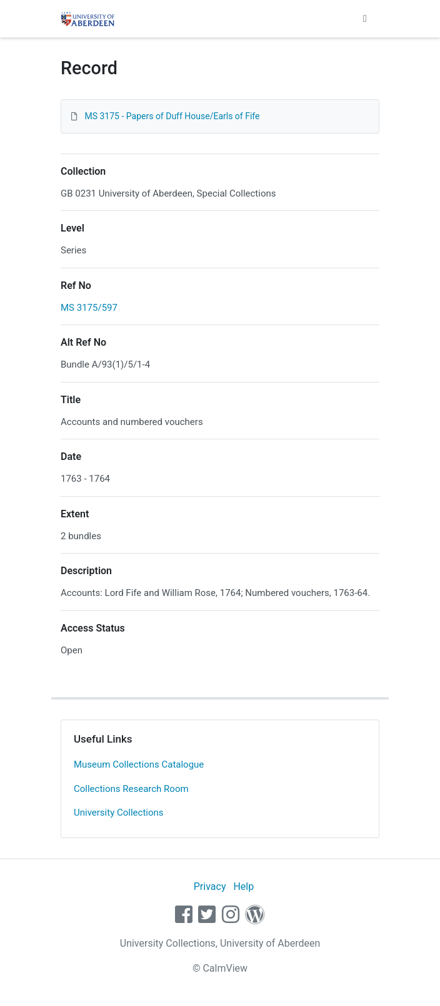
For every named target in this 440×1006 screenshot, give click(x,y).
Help (243, 886)
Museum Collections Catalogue (139, 764)
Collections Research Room (131, 788)
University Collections (119, 812)
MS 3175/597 (89, 307)
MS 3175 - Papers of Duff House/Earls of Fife (171, 116)
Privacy (210, 886)
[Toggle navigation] (365, 18)
